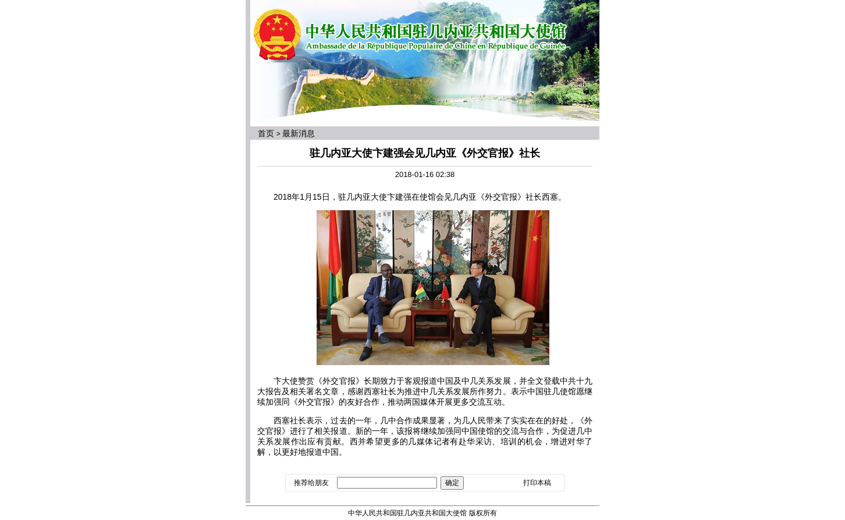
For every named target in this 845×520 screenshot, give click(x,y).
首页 (266, 133)
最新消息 (298, 133)
